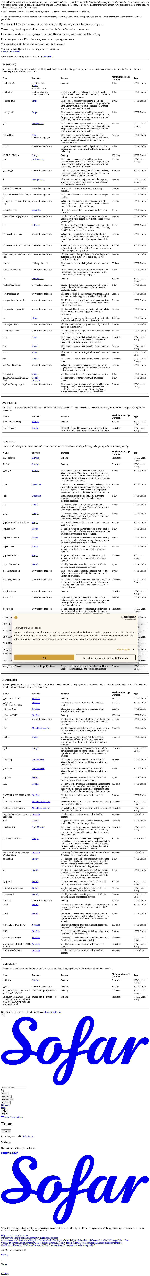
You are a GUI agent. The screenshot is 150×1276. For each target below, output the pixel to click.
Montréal (9, 1245)
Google (35, 155)
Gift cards (5, 1105)
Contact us (23, 1235)
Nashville (17, 1245)
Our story (5, 1238)
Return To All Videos (12, 1117)
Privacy (4, 1255)
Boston (67, 1240)
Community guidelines (39, 1238)
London (74, 1243)
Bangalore (34, 1240)
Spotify (35, 859)
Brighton (74, 1240)
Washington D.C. (87, 1245)
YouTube (36, 380)
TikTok (35, 564)
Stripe (34, 101)
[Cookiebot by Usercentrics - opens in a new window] (123, 618)
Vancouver (75, 1245)
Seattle (60, 1245)
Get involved (7, 1099)
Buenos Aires (98, 1240)
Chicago (113, 1240)
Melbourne (111, 1243)
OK (44, 658)
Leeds (59, 1243)
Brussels (88, 1240)
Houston (46, 1243)
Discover (5, 1102)
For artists (6, 1097)
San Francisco (51, 1245)
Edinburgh (29, 1243)
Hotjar (35, 522)
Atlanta (20, 1240)
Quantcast (36, 484)
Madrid (92, 1243)
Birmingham (58, 1240)
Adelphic (36, 225)
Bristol (81, 1240)
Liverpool (66, 1243)
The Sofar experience (19, 1238)
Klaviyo (35, 421)
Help (3, 1107)
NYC (24, 1245)
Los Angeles (83, 1243)
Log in (4, 1112)
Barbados (42, 1240)
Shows (5, 1094)
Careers (14, 1235)
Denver (10, 1243)
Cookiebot (47, 56)
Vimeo (35, 85)
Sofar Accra (28, 1136)
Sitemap (4, 1273)
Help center (6, 1235)
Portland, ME (39, 1245)
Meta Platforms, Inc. (41, 728)
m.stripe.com (38, 123)
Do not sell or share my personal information (105, 658)
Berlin (50, 1240)
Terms (4, 1264)
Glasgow (38, 1243)
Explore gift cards (53, 1012)
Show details (123, 649)
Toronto (67, 1245)
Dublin (22, 1243)
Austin (26, 1240)
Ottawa (29, 1245)
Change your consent (10, 51)
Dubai (16, 1243)
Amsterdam (11, 1240)
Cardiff (107, 1240)
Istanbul (53, 1243)
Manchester (101, 1243)
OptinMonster (38, 759)
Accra (3, 1240)
